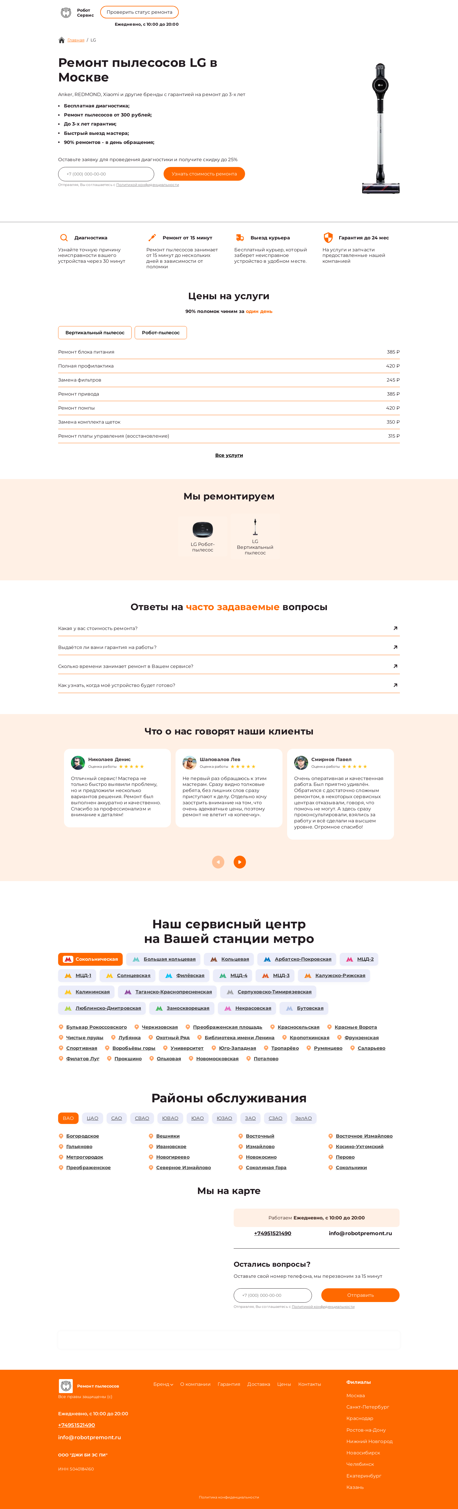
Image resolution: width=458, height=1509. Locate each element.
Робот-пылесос (161, 332)
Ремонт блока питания (86, 352)
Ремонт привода (78, 394)
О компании (217, 22)
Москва (355, 1395)
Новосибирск (363, 1453)
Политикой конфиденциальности (147, 184)
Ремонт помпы (76, 408)
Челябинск (360, 1464)
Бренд (186, 22)
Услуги (160, 22)
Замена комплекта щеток (89, 422)
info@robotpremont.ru (360, 1233)
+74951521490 (238, 9)
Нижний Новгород (369, 1441)
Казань (355, 1487)
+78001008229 (192, 9)
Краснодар (359, 1418)
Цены (245, 22)
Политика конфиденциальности (229, 1497)
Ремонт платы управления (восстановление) (113, 436)
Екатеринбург (363, 1476)
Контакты (268, 22)
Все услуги (229, 455)
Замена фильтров (80, 380)
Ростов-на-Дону (366, 1430)
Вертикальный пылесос (94, 332)
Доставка (258, 1384)
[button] (240, 862)
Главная (75, 40)
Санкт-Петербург (367, 1407)
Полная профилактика (86, 366)
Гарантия (229, 1384)
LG (93, 40)
